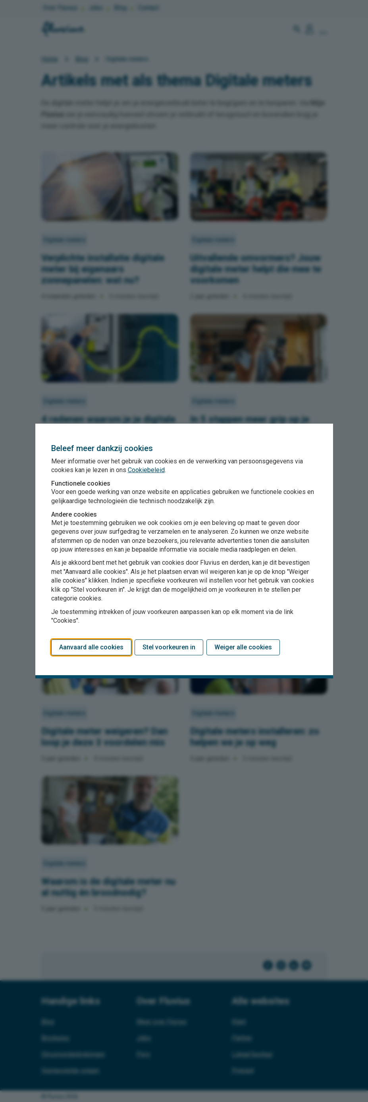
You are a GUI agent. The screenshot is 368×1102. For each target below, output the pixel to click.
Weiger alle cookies (243, 647)
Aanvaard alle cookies (91, 647)
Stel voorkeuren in (169, 647)
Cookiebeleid (146, 470)
